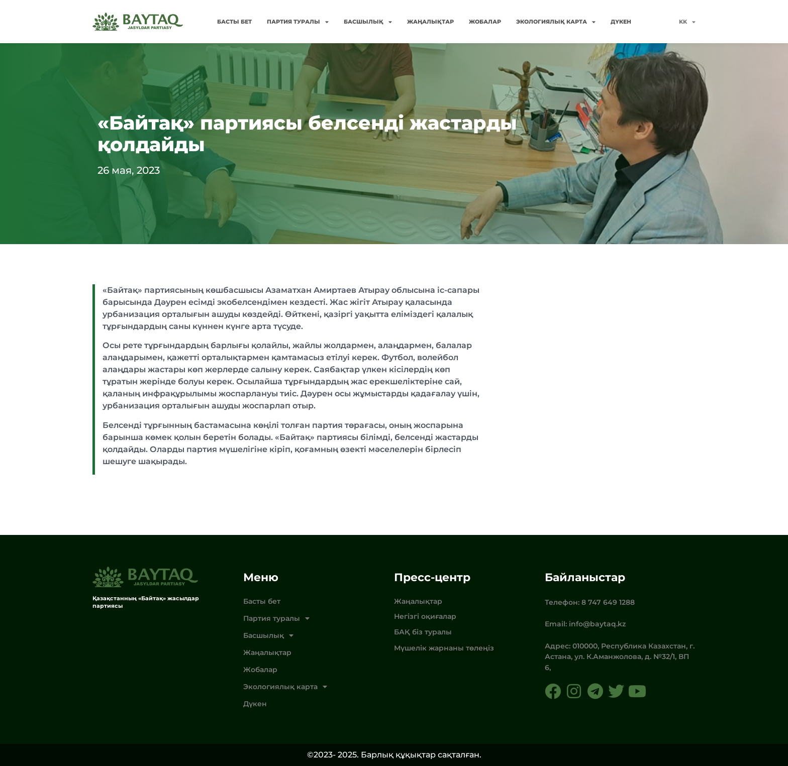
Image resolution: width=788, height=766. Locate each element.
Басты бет (234, 21)
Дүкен (621, 21)
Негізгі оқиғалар (425, 616)
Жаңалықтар (430, 21)
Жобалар (485, 21)
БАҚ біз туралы (423, 631)
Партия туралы (298, 22)
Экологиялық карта (556, 22)
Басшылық (368, 22)
